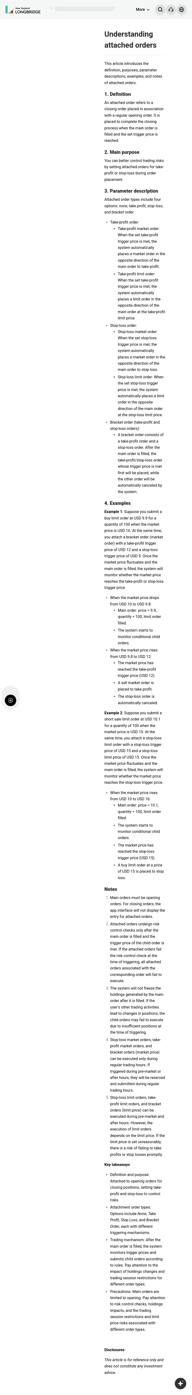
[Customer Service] (171, 9)
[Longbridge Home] (23, 9)
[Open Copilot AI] (180, 1383)
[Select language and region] (181, 9)
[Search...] (160, 9)
